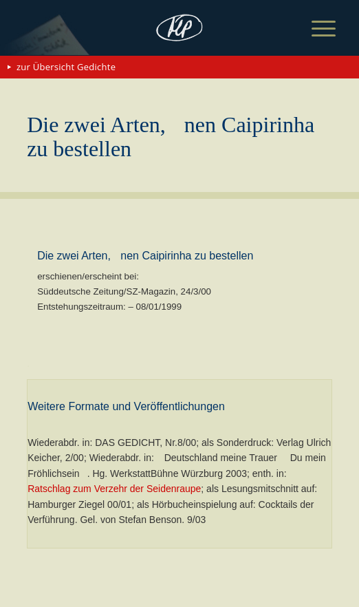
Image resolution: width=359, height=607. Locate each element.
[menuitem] (313, 28)
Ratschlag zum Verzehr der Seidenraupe (114, 488)
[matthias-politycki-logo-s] (179, 27)
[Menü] (313, 28)
